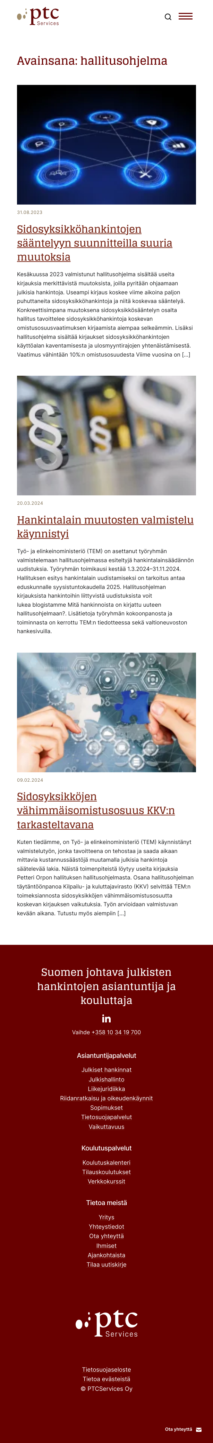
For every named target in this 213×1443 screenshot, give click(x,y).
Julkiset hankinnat (107, 1070)
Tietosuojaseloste (106, 1369)
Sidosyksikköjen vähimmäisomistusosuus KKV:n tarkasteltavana (96, 811)
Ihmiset (106, 1246)
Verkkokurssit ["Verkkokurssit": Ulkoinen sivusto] (107, 1181)
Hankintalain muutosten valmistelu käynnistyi (105, 527)
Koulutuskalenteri (106, 1162)
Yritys (106, 1217)
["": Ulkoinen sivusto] (106, 1017)
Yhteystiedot (106, 1226)
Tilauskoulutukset (106, 1172)
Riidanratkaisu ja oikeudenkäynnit (106, 1098)
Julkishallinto (106, 1079)
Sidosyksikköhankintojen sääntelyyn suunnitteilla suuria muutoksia (94, 243)
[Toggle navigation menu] (185, 17)
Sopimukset (106, 1108)
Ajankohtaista (107, 1255)
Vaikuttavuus (106, 1127)
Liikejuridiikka (106, 1089)
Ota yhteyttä (106, 1236)
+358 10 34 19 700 (116, 1032)
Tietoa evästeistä (106, 1379)
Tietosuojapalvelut (106, 1117)
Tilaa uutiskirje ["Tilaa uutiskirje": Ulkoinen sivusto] (106, 1264)
